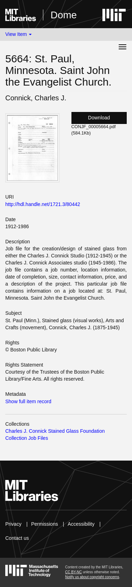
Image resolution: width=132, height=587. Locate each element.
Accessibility (81, 524)
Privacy (13, 524)
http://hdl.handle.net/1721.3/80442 (42, 204)
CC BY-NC (73, 572)
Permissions (44, 524)
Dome (63, 15)
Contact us (17, 538)
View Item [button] (18, 34)
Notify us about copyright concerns (92, 577)
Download (99, 117)
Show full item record (28, 401)
